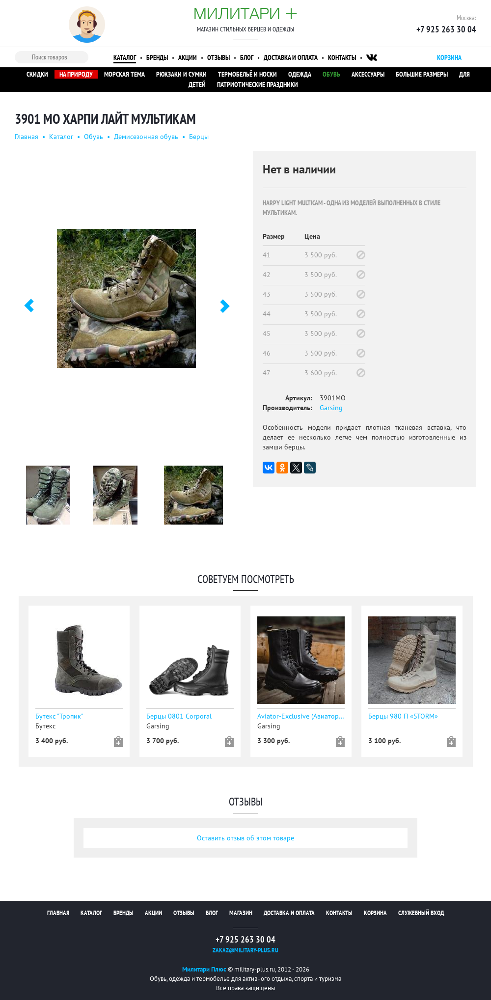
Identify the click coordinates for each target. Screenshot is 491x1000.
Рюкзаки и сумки (181, 74)
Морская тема (124, 74)
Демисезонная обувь (146, 136)
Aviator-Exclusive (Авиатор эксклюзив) (301, 716)
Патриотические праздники (257, 84)
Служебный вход (421, 913)
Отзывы (218, 57)
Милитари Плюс (204, 969)
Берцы (199, 136)
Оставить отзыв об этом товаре (245, 837)
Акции (187, 57)
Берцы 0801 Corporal (179, 716)
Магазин (240, 913)
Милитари (245, 13)
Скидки (37, 74)
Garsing (331, 407)
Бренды (157, 57)
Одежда (299, 74)
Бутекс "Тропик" (59, 716)
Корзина (375, 913)
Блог (246, 57)
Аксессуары (368, 74)
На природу (76, 74)
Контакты (342, 57)
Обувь (331, 74)
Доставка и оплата (291, 57)
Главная (26, 136)
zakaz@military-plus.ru (245, 950)
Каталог (124, 57)
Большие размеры (422, 74)
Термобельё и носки (247, 74)
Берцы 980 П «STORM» (403, 716)
